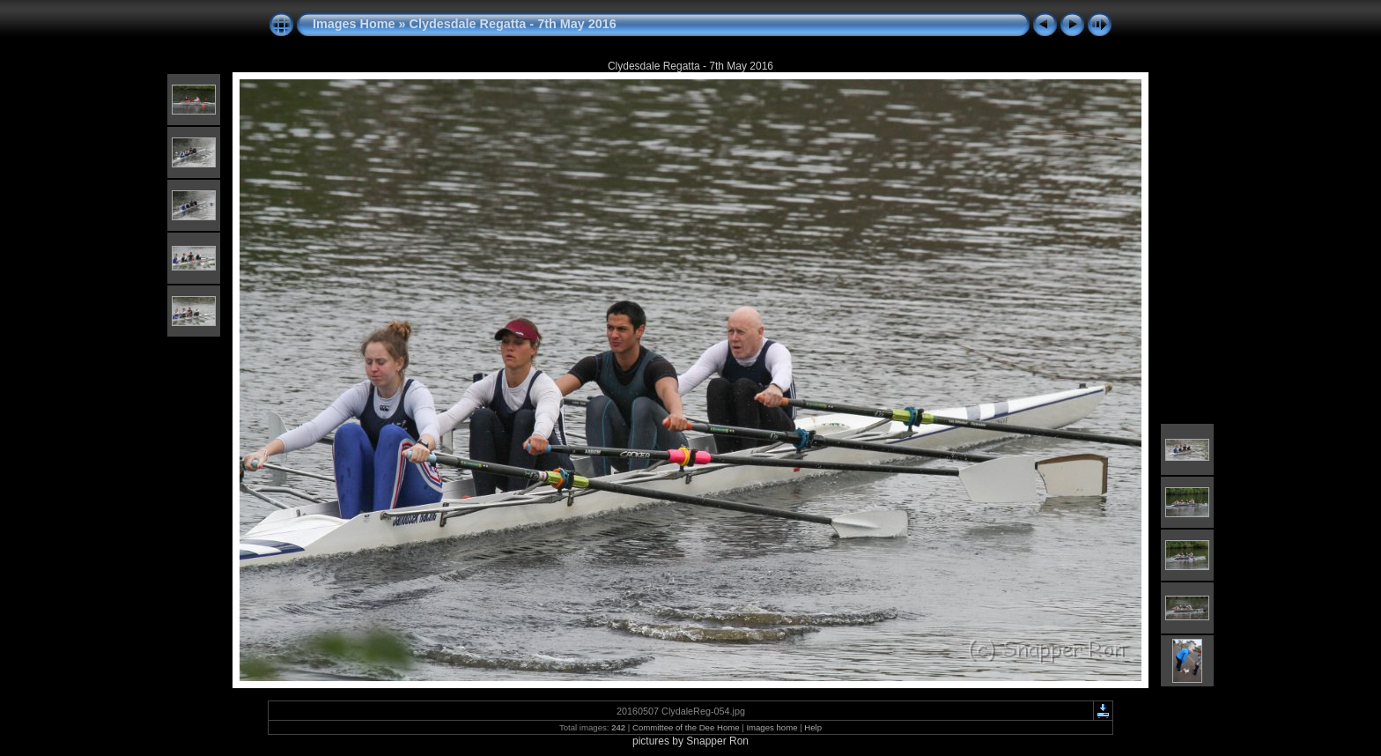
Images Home (354, 24)
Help (813, 727)
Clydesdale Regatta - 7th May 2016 (513, 24)
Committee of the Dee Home (686, 727)
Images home (771, 727)
